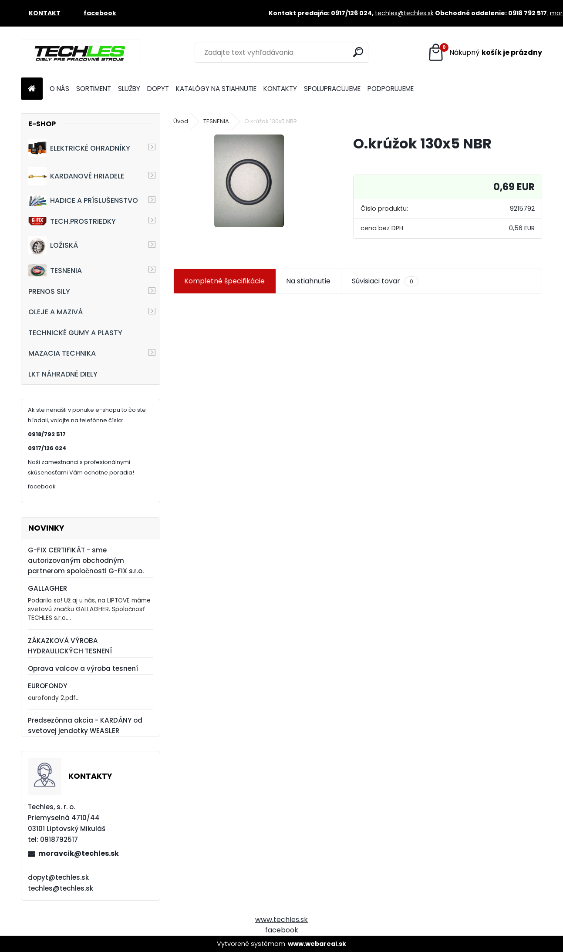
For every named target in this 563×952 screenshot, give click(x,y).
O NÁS (59, 88)
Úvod (180, 121)
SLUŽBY (129, 88)
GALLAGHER (47, 588)
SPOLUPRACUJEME (332, 88)
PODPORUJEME (390, 88)
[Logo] (81, 52)
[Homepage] (32, 89)
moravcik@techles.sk (78, 853)
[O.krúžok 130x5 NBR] (249, 181)
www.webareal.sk (317, 943)
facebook (42, 486)
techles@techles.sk (404, 13)
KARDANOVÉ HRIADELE (76, 176)
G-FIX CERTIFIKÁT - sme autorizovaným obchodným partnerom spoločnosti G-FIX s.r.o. (86, 560)
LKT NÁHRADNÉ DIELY (63, 374)
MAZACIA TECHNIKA (62, 353)
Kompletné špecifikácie (224, 281)
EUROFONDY (47, 685)
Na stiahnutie (308, 281)
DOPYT (158, 88)
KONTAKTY (280, 88)
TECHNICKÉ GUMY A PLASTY (75, 333)
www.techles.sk (281, 920)
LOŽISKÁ (53, 245)
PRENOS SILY (49, 291)
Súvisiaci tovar (385, 281)
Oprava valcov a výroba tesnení (83, 668)
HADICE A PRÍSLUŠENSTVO (83, 200)
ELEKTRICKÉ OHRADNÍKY (79, 148)
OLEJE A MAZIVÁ (55, 312)
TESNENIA (55, 270)
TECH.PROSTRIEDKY (72, 221)
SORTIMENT (93, 88)
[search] (358, 52)
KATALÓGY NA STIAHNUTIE (216, 88)
